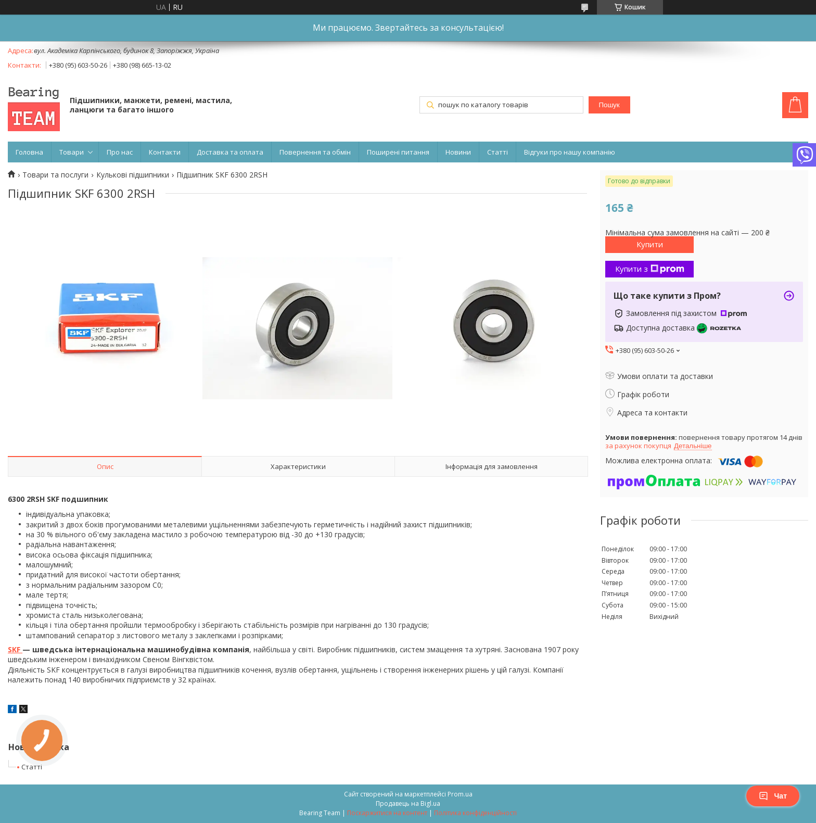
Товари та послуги (55, 175)
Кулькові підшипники (132, 175)
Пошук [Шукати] (608, 105)
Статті (497, 152)
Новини (458, 152)
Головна (29, 152)
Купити (649, 244)
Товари (71, 152)
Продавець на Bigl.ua (408, 803)
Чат (773, 796)
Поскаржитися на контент (387, 812)
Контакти (165, 152)
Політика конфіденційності (475, 812)
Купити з (649, 268)
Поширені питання (398, 152)
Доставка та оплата (230, 152)
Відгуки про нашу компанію (569, 152)
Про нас (120, 152)
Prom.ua (460, 794)
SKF (15, 649)
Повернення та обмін (315, 152)
